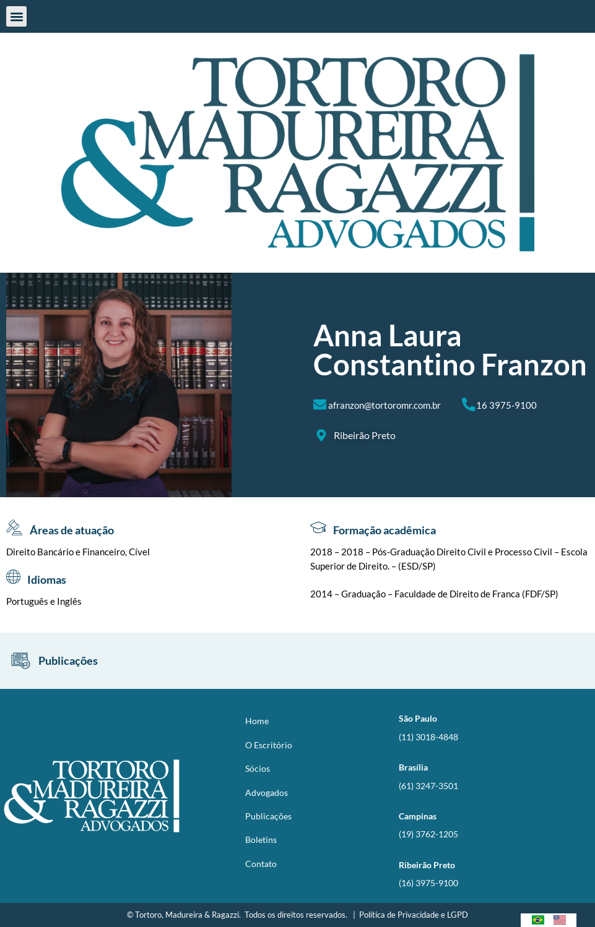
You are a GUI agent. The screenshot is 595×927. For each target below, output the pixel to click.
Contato (261, 863)
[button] (16, 16)
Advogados (266, 792)
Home (257, 721)
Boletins (261, 839)
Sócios (257, 768)
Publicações (268, 816)
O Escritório (268, 745)
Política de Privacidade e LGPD (413, 915)
